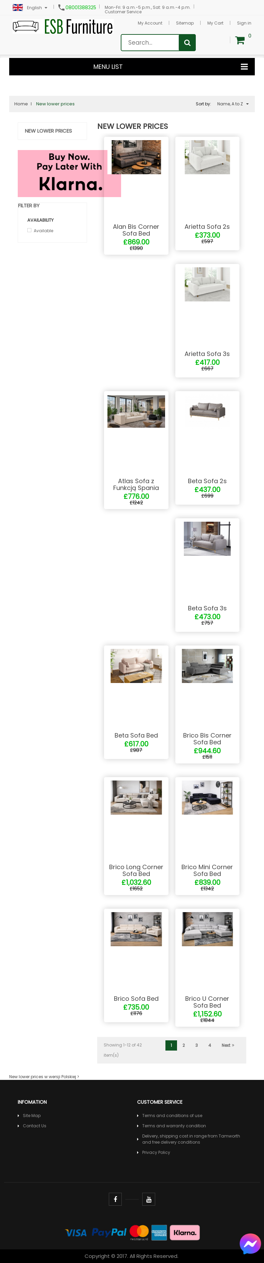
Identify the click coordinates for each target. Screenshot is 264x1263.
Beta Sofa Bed (136, 735)
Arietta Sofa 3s (207, 354)
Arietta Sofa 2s (207, 226)
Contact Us (34, 1126)
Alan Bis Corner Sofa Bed (136, 230)
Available (43, 231)
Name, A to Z (233, 104)
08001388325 (80, 7)
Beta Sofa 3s (207, 608)
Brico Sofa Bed (136, 998)
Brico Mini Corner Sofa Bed (207, 870)
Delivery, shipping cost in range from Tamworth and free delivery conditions (191, 1139)
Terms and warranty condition (174, 1126)
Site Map (32, 1115)
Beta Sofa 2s (207, 481)
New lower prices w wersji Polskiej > (44, 1077)
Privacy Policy (156, 1152)
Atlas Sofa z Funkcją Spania (136, 484)
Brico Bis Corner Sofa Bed (207, 738)
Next (228, 1045)
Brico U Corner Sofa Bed (207, 1002)
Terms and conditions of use (172, 1115)
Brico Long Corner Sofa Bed (136, 870)
